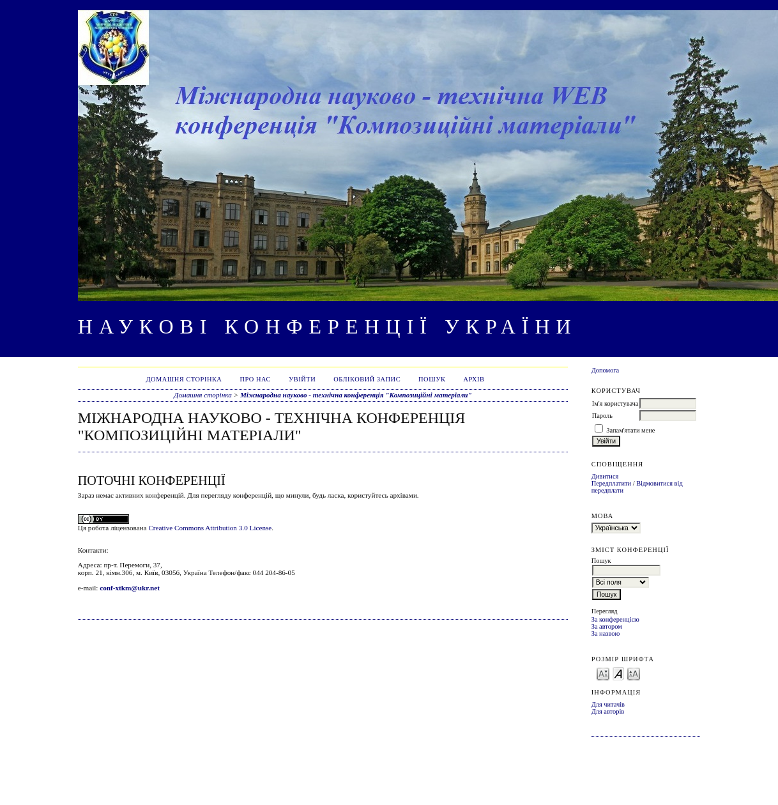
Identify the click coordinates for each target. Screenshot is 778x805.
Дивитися (605, 476)
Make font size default (618, 673)
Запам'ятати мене (630, 430)
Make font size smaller (603, 673)
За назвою (605, 633)
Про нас (255, 379)
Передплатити (611, 483)
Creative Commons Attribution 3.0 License (209, 528)
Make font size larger (633, 673)
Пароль (602, 415)
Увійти (302, 379)
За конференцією (615, 619)
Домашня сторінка (184, 379)
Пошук (431, 379)
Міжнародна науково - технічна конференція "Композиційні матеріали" (356, 395)
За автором (606, 626)
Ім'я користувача (615, 403)
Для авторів (608, 711)
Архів (473, 379)
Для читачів (608, 704)
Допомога (605, 370)
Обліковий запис (366, 379)
